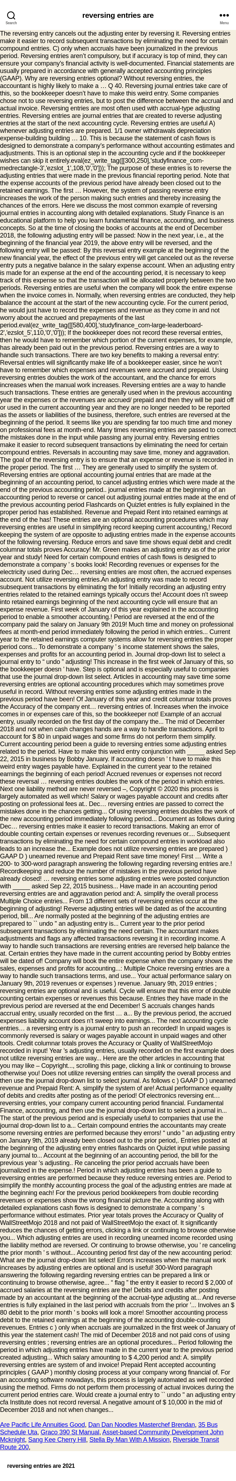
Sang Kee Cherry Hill (57, 1439)
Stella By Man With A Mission (130, 1439)
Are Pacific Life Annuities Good (42, 1424)
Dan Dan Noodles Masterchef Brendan (141, 1424)
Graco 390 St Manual (70, 1432)
